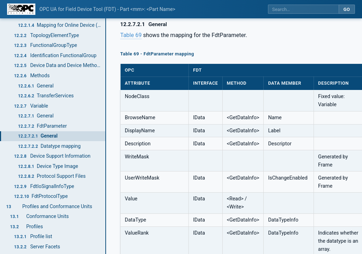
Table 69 (131, 35)
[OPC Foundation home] (21, 9)
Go (346, 9)
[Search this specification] (303, 9)
